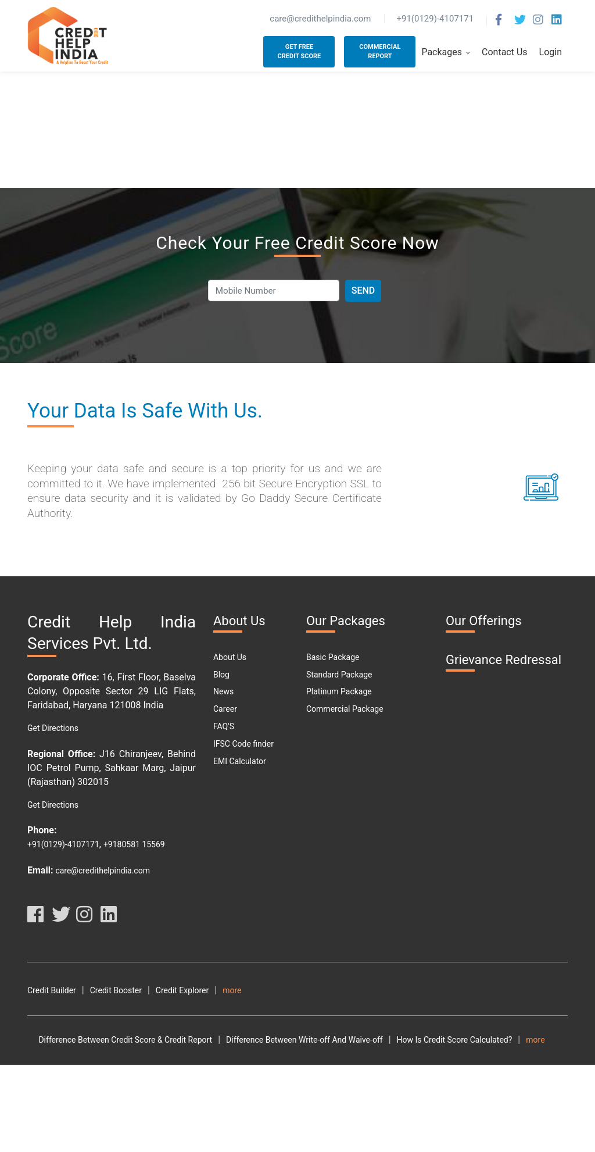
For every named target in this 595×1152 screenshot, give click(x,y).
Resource (44, 1007)
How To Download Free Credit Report (433, 1074)
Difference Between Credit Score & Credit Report (114, 1057)
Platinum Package (339, 691)
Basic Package (332, 657)
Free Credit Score (306, 1109)
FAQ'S (223, 726)
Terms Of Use (409, 990)
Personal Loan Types (64, 1126)
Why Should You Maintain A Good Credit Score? (112, 1109)
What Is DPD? (236, 1109)
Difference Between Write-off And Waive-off (293, 1057)
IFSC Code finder (243, 743)
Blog (221, 674)
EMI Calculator (239, 761)
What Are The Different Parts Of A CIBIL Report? (287, 1091)
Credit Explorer (182, 990)
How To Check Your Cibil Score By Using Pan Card (117, 1074)
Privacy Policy (472, 990)
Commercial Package (344, 709)
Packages (445, 52)
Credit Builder (51, 990)
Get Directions (52, 728)
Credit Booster (116, 990)
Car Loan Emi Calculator (474, 1109)
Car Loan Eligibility (383, 1109)
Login (550, 52)
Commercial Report (379, 51)
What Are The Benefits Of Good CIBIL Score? (107, 1091)
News (223, 691)
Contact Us (505, 52)
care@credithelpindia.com (102, 870)
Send (363, 290)
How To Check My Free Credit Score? (287, 1074)
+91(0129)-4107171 (63, 844)
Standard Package (339, 674)
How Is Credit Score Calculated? (443, 1057)
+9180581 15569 (134, 844)
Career (225, 709)
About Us (229, 657)
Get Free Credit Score (299, 51)
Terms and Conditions (331, 990)
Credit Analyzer (250, 990)
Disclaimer (530, 990)
